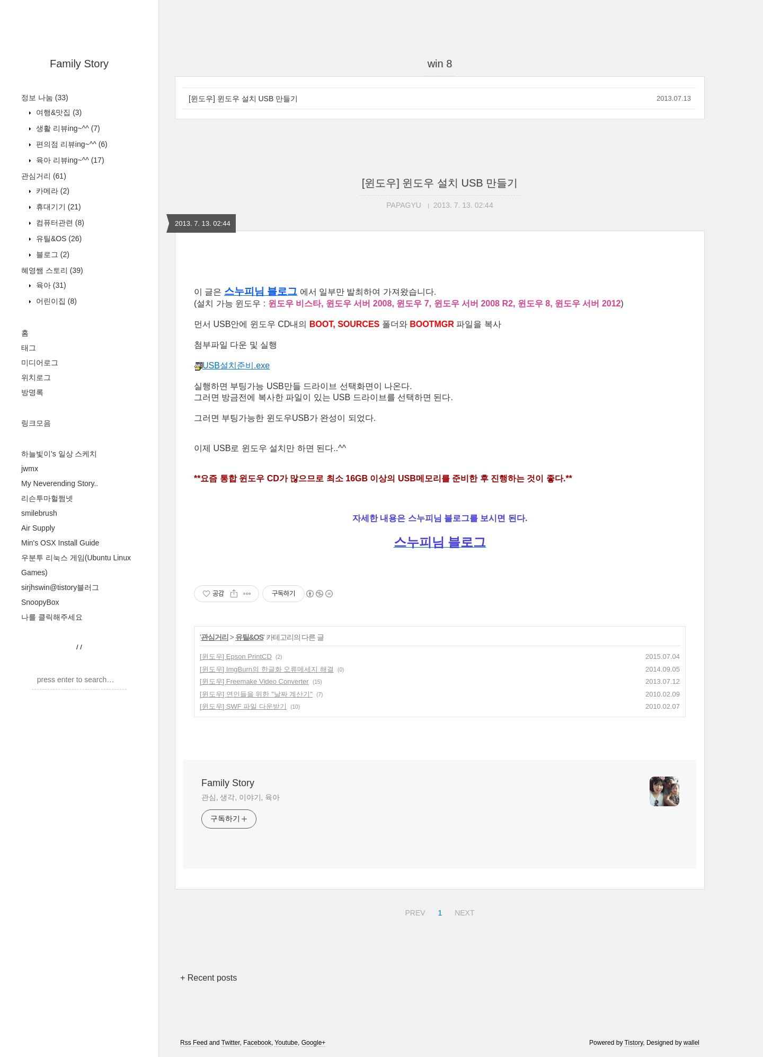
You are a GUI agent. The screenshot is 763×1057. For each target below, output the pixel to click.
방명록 (32, 392)
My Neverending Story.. (59, 483)
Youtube (286, 1042)
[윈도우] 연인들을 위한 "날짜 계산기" (256, 694)
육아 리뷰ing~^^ (69, 160)
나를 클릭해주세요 (52, 617)
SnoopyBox (40, 602)
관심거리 (43, 176)
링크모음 (36, 423)
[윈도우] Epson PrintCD (236, 656)
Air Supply (38, 528)
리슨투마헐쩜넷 (47, 498)
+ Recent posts (208, 977)
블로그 (51, 254)
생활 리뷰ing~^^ (67, 128)
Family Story (79, 63)
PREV (413, 911)
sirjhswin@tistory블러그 (60, 587)
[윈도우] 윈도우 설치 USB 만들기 (243, 98)
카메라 (51, 191)
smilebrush (39, 513)
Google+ (313, 1042)
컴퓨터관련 (59, 222)
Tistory (634, 1042)
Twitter (230, 1042)
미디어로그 (39, 362)
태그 (28, 347)
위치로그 (36, 377)
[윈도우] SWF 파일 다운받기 (243, 706)
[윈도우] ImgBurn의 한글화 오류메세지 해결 (267, 669)
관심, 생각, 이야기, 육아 (240, 797)
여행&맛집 (58, 112)
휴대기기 (57, 206)
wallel (691, 1042)
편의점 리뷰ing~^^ (71, 144)
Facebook (257, 1042)
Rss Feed (193, 1042)
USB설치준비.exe (232, 365)
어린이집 (55, 301)
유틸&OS (58, 238)
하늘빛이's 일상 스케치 (59, 454)
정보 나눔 (44, 97)
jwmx (29, 468)
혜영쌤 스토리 (52, 270)
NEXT (463, 911)
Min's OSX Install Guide (60, 543)
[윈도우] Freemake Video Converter (254, 681)
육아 (50, 285)
